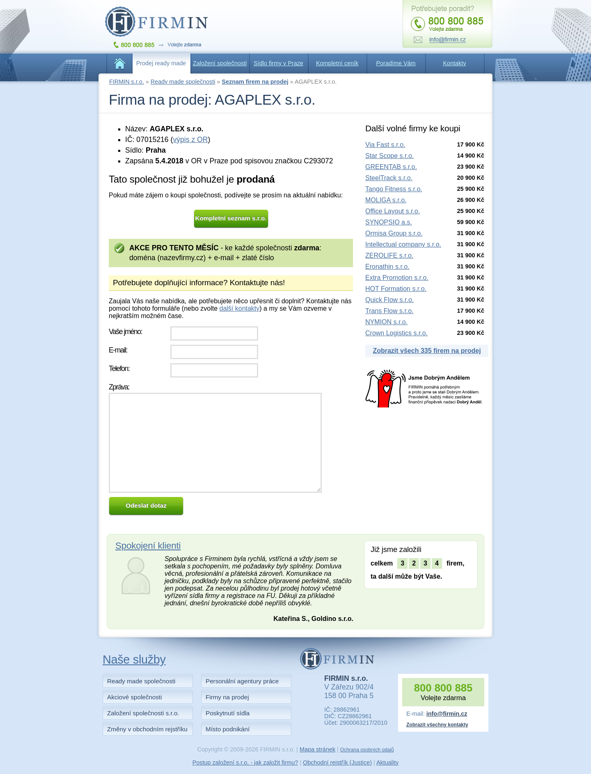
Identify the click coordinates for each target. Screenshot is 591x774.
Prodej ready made (161, 63)
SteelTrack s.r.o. (388, 177)
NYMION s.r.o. (386, 321)
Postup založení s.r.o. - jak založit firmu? (245, 762)
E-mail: (118, 350)
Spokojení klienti (148, 545)
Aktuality (387, 762)
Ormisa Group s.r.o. (394, 233)
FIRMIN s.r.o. (126, 81)
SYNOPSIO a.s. (388, 222)
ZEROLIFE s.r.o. (389, 255)
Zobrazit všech (427, 350)
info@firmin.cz (446, 713)
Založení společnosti (220, 63)
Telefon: (119, 368)
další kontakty (239, 308)
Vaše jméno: (125, 331)
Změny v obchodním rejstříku (147, 729)
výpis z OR (190, 139)
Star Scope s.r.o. (389, 155)
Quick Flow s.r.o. (389, 299)
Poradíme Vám (396, 63)
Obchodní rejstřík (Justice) (337, 762)
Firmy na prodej (227, 697)
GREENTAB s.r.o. (391, 166)
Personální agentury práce (242, 681)
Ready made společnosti (183, 81)
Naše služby (134, 659)
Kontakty (454, 63)
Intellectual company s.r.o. (403, 244)
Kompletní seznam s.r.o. (231, 218)
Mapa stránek (317, 749)
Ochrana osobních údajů (367, 750)
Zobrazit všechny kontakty (437, 725)
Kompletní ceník (337, 63)
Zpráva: (119, 387)
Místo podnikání (228, 729)
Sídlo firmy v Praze (278, 63)
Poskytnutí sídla (228, 713)
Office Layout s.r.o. (392, 211)
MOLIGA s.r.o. (385, 200)
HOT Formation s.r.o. (395, 288)
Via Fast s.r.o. (385, 144)
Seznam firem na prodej (255, 81)
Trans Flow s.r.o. (389, 310)
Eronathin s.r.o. (387, 266)
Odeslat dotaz (146, 505)
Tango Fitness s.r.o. (393, 188)
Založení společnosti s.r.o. (143, 713)
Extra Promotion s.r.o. (396, 277)
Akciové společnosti (134, 697)
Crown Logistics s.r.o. (396, 333)
